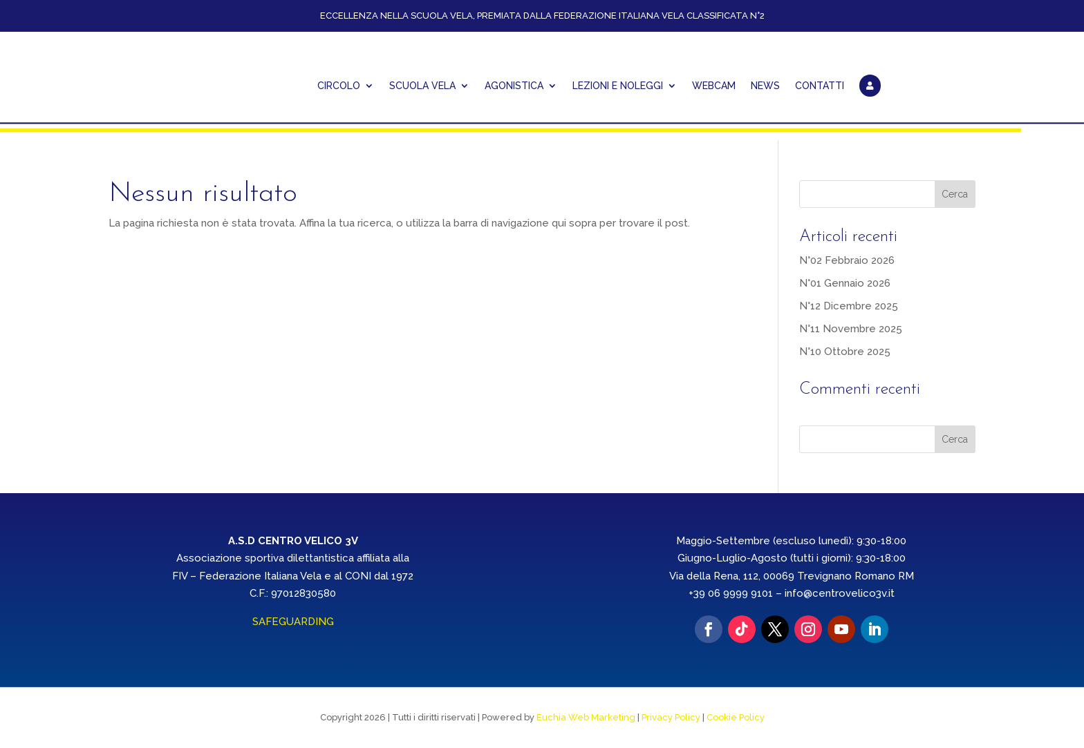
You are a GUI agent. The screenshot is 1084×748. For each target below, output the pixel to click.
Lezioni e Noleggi (617, 85)
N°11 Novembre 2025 (850, 328)
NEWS (765, 85)
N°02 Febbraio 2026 (847, 259)
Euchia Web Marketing (585, 717)
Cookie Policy (736, 717)
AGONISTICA (514, 85)
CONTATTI (819, 85)
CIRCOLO (338, 85)
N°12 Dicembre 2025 (848, 305)
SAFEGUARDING (293, 621)
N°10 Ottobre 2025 (844, 351)
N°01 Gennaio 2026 (844, 282)
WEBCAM (714, 85)
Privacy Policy (671, 717)
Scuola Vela (422, 85)
